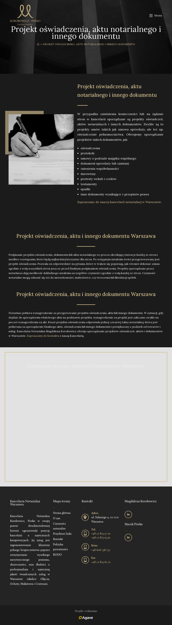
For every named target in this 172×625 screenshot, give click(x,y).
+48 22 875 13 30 (100, 537)
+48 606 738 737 (100, 550)
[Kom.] (85, 547)
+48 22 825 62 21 (100, 562)
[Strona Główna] (38, 44)
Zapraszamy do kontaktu (43, 335)
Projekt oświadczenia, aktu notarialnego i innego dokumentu (89, 44)
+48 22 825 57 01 (100, 533)
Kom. (94, 545)
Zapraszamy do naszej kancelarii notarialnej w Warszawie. (119, 202)
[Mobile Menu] (155, 15)
